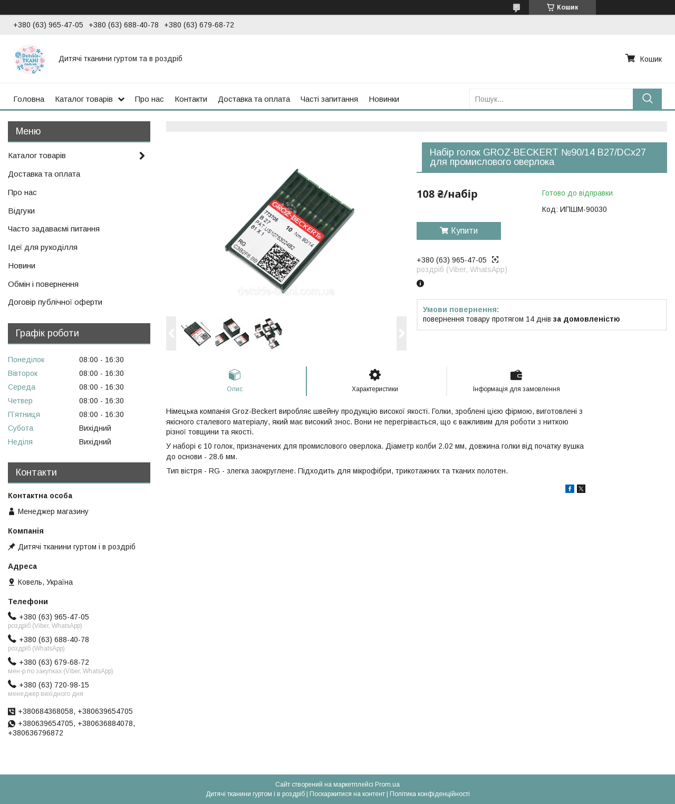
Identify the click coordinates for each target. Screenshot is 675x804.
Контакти (191, 98)
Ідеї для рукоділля (43, 247)
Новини (21, 265)
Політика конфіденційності (430, 794)
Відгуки (21, 210)
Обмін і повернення (43, 283)
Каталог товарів (84, 98)
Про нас (149, 98)
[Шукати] (647, 99)
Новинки (384, 98)
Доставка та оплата (254, 98)
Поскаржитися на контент (347, 794)
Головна (28, 98)
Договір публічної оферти (55, 301)
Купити (464, 230)
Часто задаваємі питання (54, 228)
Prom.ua (387, 784)
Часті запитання (329, 98)
